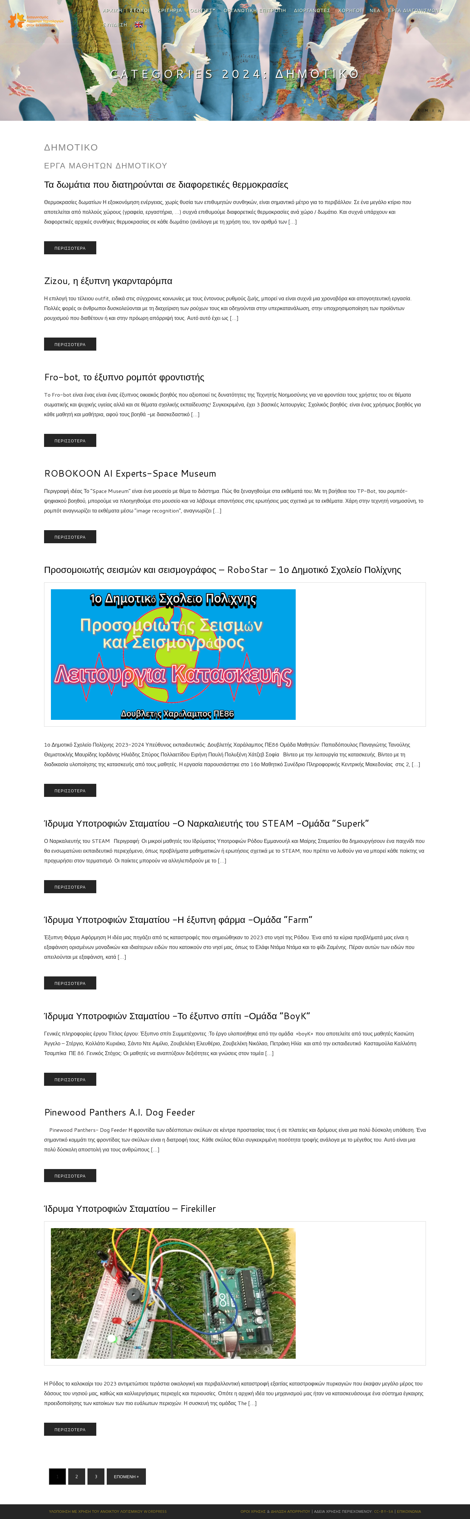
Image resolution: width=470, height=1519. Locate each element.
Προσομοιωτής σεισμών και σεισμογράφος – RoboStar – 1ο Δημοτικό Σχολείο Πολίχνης (222, 569)
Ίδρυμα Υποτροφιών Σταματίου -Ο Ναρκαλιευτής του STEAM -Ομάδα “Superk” (206, 823)
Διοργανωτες (312, 10)
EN (138, 23)
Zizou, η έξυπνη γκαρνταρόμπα (108, 280)
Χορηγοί (350, 10)
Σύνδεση (115, 25)
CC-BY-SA (383, 1511)
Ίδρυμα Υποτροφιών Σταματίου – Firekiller (130, 1208)
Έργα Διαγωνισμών (414, 10)
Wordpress (155, 1511)
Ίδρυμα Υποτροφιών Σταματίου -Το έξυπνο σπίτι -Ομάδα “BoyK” (177, 1015)
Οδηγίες (201, 10)
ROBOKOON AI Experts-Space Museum (130, 473)
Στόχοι (140, 10)
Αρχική (112, 10)
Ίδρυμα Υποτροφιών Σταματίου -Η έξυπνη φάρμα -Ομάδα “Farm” (178, 919)
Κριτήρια (170, 10)
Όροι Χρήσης (253, 1511)
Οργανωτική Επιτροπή (255, 10)
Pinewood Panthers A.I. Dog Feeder (119, 1111)
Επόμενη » (126, 1476)
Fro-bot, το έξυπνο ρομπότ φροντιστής (124, 376)
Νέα (375, 10)
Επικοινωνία (409, 1511)
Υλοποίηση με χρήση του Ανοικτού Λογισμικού (96, 1511)
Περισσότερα (70, 248)
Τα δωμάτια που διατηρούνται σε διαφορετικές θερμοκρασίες (166, 184)
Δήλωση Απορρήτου (290, 1511)
